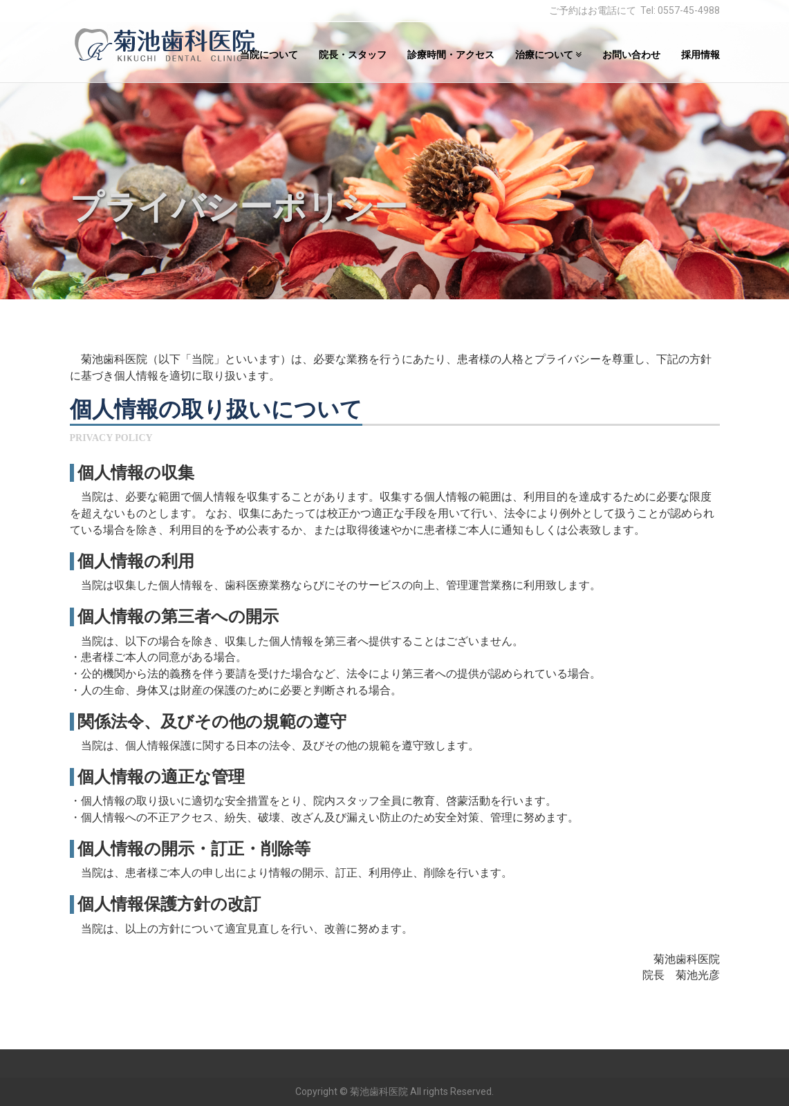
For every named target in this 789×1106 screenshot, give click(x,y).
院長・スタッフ (353, 54)
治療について (548, 54)
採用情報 (700, 54)
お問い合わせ (631, 54)
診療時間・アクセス (450, 54)
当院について (269, 54)
